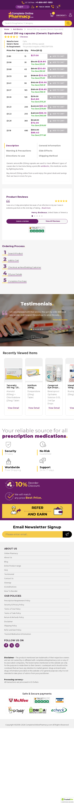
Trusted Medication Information (17, 634)
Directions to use (15, 156)
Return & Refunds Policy (14, 617)
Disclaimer (8, 622)
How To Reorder (10, 591)
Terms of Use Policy (12, 609)
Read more (46, 208)
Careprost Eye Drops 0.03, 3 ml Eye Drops (53, 388)
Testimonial (9, 574)
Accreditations (10, 587)
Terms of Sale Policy (12, 613)
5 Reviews (24, 36)
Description (12, 145)
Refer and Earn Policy (12, 630)
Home (6, 29)
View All (37, 337)
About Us (8, 557)
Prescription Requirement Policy (17, 601)
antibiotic (45, 166)
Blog (6, 562)
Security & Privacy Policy (14, 605)
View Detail (13, 408)
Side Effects (45, 150)
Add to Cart (57, 56)
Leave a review (22, 221)
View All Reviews (53, 221)
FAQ (6, 570)
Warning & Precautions (18, 150)
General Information (50, 145)
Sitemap (7, 583)
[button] (67, 800)
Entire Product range (12, 566)
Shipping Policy (10, 626)
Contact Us (8, 578)
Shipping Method (48, 156)
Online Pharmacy (11, 553)
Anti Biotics (18, 29)
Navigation (4, 16)
